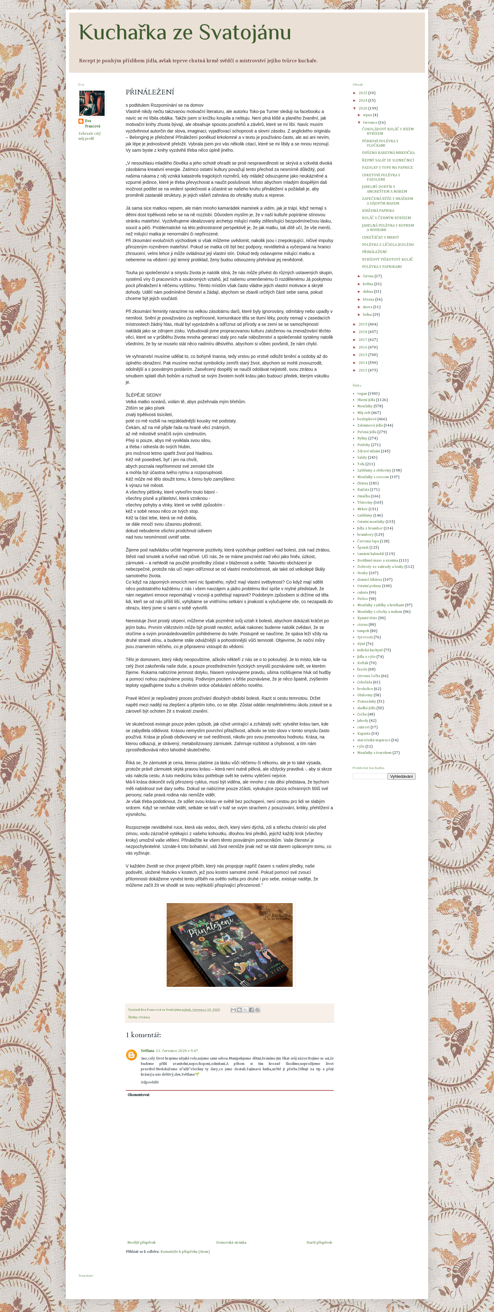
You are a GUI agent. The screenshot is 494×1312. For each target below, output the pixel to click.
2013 (363, 370)
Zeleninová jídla (370, 425)
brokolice (365, 689)
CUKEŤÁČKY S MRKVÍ (380, 238)
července (370, 123)
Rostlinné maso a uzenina (377, 561)
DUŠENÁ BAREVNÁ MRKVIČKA (388, 153)
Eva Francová (92, 123)
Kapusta (363, 734)
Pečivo (362, 599)
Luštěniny (364, 515)
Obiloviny (365, 695)
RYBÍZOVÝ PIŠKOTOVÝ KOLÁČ (387, 260)
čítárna (144, 1017)
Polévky (363, 445)
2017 (363, 340)
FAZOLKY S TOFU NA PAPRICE (387, 168)
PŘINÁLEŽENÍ (374, 252)
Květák (362, 663)
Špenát (363, 548)
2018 (363, 332)
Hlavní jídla (366, 400)
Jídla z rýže (366, 657)
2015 (363, 355)
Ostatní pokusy (369, 586)
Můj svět (363, 413)
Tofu (361, 464)
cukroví (363, 727)
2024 (363, 101)
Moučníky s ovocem (373, 477)
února (368, 307)
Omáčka (363, 496)
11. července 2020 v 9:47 (177, 1051)
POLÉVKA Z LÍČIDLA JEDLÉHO (388, 245)
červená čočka (368, 676)
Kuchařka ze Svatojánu (185, 32)
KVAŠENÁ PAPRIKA (378, 211)
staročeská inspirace (373, 740)
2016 (363, 347)
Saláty (362, 458)
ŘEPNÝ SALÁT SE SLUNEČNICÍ (388, 160)
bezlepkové (366, 419)
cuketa (362, 593)
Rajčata (363, 490)
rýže (361, 747)
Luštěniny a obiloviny (374, 470)
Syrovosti (365, 637)
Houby (362, 573)
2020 (363, 108)
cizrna (362, 625)
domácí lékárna (369, 580)
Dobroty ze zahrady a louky (380, 567)
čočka (362, 714)
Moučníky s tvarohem (374, 753)
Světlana (147, 1051)
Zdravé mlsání (368, 451)
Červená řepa (368, 541)
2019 (363, 324)
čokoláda (364, 682)
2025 (363, 93)
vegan (362, 394)
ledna (368, 315)
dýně (361, 644)
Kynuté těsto (367, 618)
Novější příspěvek (141, 1243)
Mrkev (362, 509)
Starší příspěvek (319, 1243)
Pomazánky (366, 702)
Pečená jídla (366, 432)
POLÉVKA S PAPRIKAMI (382, 267)
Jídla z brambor (370, 528)
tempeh (363, 631)
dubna (368, 292)
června (369, 276)
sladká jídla (366, 708)
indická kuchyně (370, 650)
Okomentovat (138, 1095)
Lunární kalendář (370, 554)
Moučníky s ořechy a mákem (379, 612)
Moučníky (365, 406)
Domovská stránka (231, 1243)
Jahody (362, 721)
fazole (362, 669)
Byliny (362, 438)
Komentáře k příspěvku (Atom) (185, 1252)
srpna (368, 115)
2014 (363, 363)
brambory (365, 535)
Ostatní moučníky (371, 522)
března (369, 300)
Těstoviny (365, 503)
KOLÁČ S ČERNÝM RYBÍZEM (386, 218)
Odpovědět (150, 1082)
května (368, 284)
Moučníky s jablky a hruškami (380, 605)
